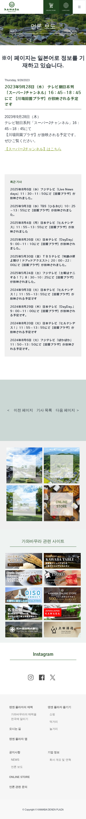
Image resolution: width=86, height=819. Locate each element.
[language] (66, 7)
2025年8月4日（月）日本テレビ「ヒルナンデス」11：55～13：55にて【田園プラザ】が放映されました (42, 227)
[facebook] (41, 677)
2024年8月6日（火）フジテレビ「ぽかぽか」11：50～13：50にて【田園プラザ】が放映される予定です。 (42, 344)
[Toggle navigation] (79, 7)
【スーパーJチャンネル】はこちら (33, 149)
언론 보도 (17, 767)
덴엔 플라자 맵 (18, 739)
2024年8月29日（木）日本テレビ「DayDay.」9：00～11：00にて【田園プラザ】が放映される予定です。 (43, 311)
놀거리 (54, 728)
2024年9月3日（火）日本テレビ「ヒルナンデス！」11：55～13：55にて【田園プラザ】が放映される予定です (42, 294)
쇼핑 (52, 714)
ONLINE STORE (19, 777)
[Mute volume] (12, 7)
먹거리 (54, 721)
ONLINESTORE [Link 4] (62, 504)
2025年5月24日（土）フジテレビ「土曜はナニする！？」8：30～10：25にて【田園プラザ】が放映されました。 (42, 277)
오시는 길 (15, 728)
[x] (52, 677)
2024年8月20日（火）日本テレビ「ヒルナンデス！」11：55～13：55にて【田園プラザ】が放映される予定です (42, 327)
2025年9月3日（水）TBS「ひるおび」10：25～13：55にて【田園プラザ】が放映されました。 (42, 210)
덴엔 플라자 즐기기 (59, 707)
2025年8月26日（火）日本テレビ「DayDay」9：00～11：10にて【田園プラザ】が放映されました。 (42, 243)
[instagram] (30, 677)
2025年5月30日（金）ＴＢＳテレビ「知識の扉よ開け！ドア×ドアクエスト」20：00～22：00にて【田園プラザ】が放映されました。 (42, 260)
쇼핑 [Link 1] (24, 466)
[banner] (23, 556)
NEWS (15, 759)
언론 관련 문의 (18, 787)
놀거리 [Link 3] (24, 504)
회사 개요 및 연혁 (60, 759)
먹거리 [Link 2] (61, 466)
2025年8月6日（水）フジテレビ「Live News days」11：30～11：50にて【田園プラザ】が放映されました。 (42, 193)
